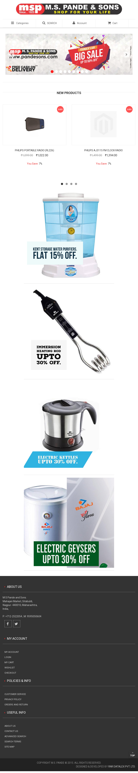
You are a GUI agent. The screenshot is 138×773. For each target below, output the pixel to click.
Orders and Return (16, 704)
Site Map (9, 746)
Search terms (12, 741)
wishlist (9, 667)
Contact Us (11, 731)
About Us (10, 726)
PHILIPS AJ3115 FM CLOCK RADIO (103, 150)
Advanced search (15, 736)
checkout (10, 672)
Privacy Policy (12, 699)
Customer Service (15, 694)
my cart (9, 662)
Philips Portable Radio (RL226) (34, 150)
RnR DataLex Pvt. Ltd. (121, 766)
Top (132, 754)
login (7, 657)
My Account (11, 652)
